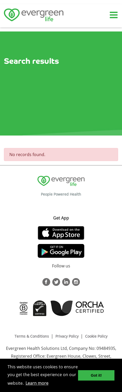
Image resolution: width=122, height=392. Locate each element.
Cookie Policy (96, 336)
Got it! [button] (96, 375)
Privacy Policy (67, 336)
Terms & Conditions (32, 336)
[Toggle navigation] (114, 15)
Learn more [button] (36, 383)
